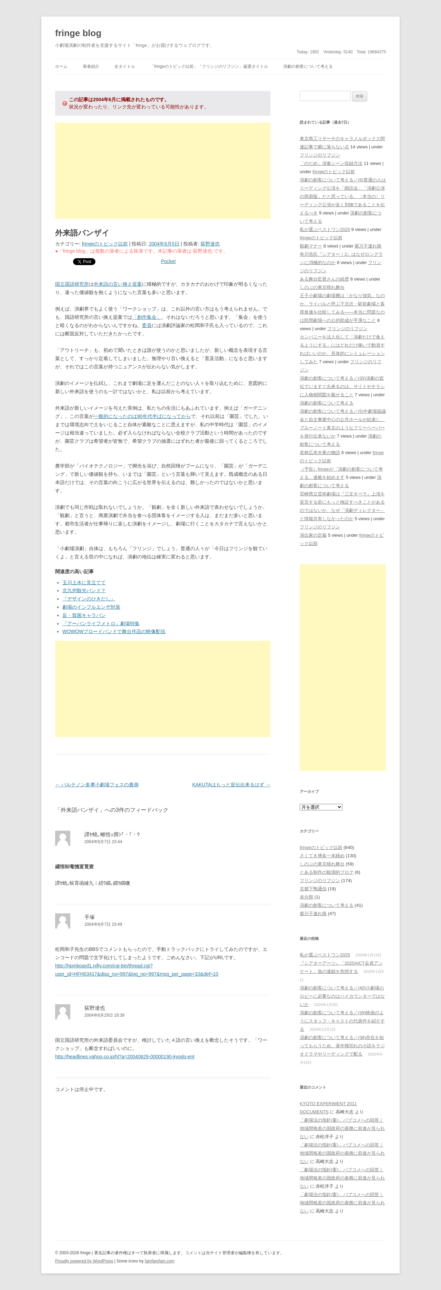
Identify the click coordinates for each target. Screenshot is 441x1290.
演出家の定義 (313, 535)
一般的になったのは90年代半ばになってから (142, 416)
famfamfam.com (159, 1261)
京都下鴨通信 (313, 888)
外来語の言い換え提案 (118, 284)
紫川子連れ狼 (368, 246)
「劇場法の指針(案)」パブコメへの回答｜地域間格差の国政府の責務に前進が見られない (342, 1128)
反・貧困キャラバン (84, 615)
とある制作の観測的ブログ (326, 872)
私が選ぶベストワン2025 (325, 229)
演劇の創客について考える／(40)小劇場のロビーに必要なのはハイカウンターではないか (342, 996)
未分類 (306, 897)
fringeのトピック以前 (105, 244)
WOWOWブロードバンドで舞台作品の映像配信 (113, 631)
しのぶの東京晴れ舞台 (322, 287)
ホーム (61, 66)
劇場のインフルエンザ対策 (91, 607)
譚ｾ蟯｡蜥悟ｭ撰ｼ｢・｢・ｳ (112, 834)
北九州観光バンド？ (84, 590)
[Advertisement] (162, 171)
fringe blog (78, 33)
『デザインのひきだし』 (88, 598)
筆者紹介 (91, 66)
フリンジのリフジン (320, 155)
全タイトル (124, 66)
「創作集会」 (146, 317)
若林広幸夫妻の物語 (320, 452)
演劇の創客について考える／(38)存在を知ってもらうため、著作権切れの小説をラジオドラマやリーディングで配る (342, 1046)
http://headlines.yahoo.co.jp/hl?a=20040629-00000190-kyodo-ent (124, 1056)
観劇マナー (311, 246)
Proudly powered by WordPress (84, 1261)
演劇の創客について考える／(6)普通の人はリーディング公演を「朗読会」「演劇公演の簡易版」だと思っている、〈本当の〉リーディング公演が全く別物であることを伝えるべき (343, 196)
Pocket (168, 261)
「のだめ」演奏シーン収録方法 (331, 163)
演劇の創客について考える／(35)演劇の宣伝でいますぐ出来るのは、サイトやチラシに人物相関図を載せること (342, 386)
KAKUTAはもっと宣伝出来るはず (231, 784)
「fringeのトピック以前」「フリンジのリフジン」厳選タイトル (209, 66)
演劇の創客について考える (308, 66)
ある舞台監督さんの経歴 (324, 279)
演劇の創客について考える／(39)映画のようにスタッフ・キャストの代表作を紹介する (342, 1021)
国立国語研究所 (72, 284)
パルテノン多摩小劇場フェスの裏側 (97, 784)
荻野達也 (210, 244)
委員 (147, 325)
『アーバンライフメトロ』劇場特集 (101, 623)
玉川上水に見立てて (84, 582)
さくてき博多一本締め (322, 855)
